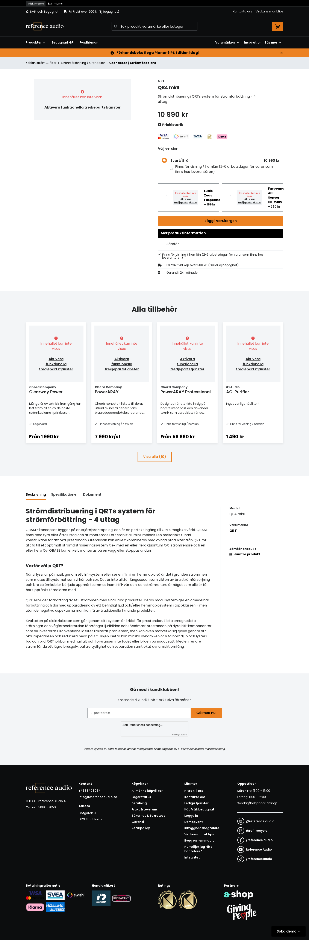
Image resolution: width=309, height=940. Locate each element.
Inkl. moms (35, 3)
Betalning (139, 803)
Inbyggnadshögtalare (201, 828)
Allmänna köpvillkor (147, 791)
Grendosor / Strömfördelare (132, 63)
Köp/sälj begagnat (199, 809)
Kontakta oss (242, 11)
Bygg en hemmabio (199, 840)
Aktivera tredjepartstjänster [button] (185, 201)
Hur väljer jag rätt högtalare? (198, 849)
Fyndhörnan (88, 42)
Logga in (191, 815)
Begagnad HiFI (63, 42)
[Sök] (154, 26)
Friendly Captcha (179, 734)
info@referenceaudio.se (98, 797)
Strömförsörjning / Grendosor (83, 63)
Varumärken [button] (227, 42)
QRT (233, 539)
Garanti (138, 822)
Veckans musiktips (269, 11)
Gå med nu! (208, 712)
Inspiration (253, 42)
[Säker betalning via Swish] (75, 895)
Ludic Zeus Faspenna (212, 195)
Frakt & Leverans (145, 809)
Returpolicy (141, 828)
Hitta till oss (193, 791)
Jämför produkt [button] (245, 563)
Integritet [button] (192, 857)
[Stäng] (281, 53)
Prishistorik (170, 125)
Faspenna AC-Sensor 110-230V (276, 195)
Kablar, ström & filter (41, 63)
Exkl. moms (55, 3)
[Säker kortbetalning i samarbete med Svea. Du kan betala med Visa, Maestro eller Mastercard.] (35, 895)
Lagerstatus (141, 797)
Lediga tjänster (196, 803)
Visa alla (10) (154, 465)
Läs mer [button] (273, 42)
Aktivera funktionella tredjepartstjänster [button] (82, 107)
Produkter (35, 42)
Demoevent (193, 822)
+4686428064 (90, 791)
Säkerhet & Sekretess (148, 815)
